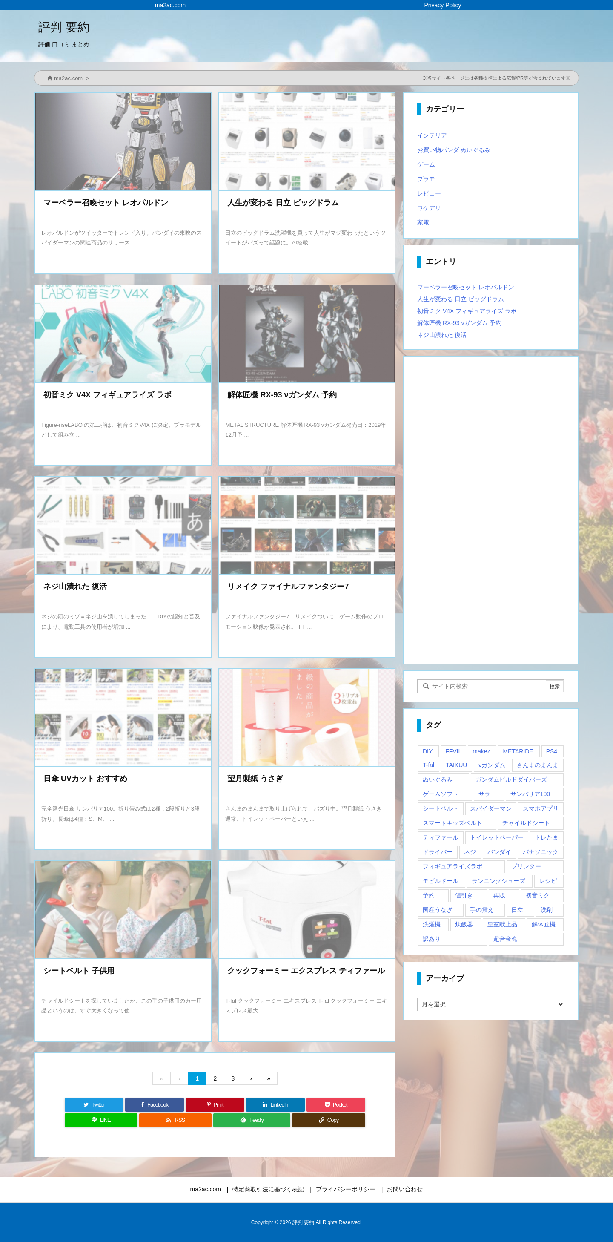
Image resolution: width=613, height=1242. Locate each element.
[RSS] (175, 1120)
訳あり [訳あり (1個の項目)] (432, 938)
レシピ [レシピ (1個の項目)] (548, 880)
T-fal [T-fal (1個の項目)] (428, 765)
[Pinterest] (215, 1105)
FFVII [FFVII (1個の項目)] (452, 751)
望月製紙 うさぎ (255, 778)
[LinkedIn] (275, 1105)
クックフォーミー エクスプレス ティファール (306, 970)
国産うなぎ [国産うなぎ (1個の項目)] (438, 909)
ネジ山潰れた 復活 (75, 586)
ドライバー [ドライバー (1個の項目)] (438, 851)
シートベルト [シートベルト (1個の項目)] (440, 808)
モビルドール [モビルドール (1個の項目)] (440, 880)
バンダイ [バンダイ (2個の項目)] (499, 851)
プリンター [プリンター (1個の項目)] (526, 866)
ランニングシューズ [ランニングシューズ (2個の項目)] (498, 880)
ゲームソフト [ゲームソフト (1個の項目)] (440, 794)
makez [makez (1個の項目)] (481, 751)
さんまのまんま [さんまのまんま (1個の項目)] (538, 765)
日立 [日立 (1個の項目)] (517, 909)
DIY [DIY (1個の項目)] (428, 751)
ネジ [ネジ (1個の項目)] (470, 851)
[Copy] (328, 1120)
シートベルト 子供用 (79, 970)
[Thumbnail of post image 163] (123, 142)
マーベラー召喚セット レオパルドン (105, 202)
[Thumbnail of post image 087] (123, 910)
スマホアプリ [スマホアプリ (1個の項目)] (541, 808)
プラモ (426, 178)
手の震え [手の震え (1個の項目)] (482, 909)
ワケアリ (429, 207)
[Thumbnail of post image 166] (307, 142)
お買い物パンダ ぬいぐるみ (453, 150)
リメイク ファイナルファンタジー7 (288, 586)
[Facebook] (154, 1105)
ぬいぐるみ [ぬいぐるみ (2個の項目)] (438, 779)
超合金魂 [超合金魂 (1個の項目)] (505, 938)
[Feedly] (251, 1120)
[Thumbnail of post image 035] (307, 334)
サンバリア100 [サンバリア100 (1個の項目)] (530, 794)
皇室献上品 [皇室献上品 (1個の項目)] (502, 924)
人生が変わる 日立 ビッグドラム (283, 202)
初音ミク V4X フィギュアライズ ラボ (107, 395)
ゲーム (426, 164)
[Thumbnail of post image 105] (307, 910)
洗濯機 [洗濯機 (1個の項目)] (432, 924)
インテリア (432, 135)
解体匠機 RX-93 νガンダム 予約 (281, 395)
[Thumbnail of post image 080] (123, 526)
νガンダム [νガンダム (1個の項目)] (491, 765)
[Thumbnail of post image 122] (123, 718)
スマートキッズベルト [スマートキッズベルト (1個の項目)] (452, 822)
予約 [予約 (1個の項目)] (429, 895)
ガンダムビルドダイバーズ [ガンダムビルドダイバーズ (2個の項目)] (511, 779)
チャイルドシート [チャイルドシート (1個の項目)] (526, 822)
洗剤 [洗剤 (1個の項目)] (547, 909)
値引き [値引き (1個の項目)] (464, 895)
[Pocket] (335, 1105)
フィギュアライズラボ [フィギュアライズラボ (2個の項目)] (452, 866)
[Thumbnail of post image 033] (307, 718)
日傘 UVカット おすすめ (85, 778)
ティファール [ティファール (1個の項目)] (440, 837)
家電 (423, 222)
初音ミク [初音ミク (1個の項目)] (538, 895)
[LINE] (101, 1120)
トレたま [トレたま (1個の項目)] (547, 837)
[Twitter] (94, 1105)
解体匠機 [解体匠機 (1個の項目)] (544, 924)
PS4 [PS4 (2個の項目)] (551, 751)
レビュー (429, 193)
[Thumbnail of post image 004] (307, 526)
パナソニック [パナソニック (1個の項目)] (541, 851)
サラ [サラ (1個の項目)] (484, 794)
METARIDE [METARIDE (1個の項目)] (518, 751)
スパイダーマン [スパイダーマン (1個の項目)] (491, 808)
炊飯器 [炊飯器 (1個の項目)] (464, 924)
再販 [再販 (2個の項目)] (499, 895)
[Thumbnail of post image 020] (123, 334)
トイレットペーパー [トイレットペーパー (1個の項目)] (497, 837)
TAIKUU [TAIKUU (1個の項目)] (456, 765)
